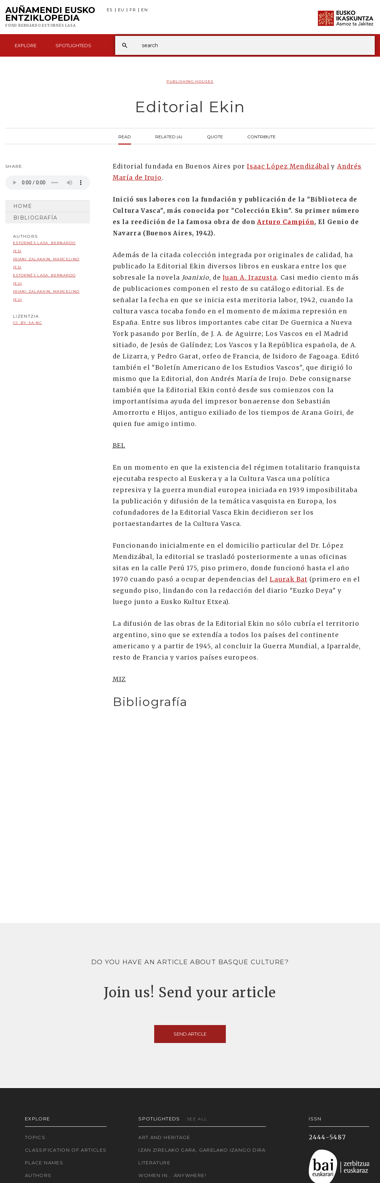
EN (144, 10)
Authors (38, 1175)
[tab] (238, 701)
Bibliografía (35, 218)
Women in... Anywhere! (172, 1175)
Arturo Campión (285, 222)
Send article (190, 1034)
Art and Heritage (164, 1137)
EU (121, 10)
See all (197, 1118)
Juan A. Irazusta (250, 277)
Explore (26, 45)
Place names (44, 1162)
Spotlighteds (73, 45)
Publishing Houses (189, 81)
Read (124, 136)
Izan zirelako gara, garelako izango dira (202, 1150)
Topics (35, 1137)
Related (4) (168, 136)
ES (110, 10)
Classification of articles (65, 1150)
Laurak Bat (289, 579)
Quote (215, 136)
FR (133, 10)
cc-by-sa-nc (27, 322)
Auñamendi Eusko (50, 17)
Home (22, 206)
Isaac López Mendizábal (288, 166)
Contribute (261, 136)
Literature (154, 1162)
